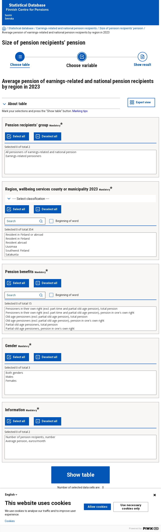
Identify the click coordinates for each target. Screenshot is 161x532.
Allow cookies (97, 507)
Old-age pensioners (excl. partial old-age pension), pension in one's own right (80, 321)
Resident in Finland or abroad (80, 235)
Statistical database (21, 28)
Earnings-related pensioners (80, 156)
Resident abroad (80, 243)
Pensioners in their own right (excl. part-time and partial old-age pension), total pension (80, 309)
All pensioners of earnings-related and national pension (80, 152)
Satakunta (80, 255)
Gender (11, 345)
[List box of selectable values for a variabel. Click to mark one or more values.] (80, 162)
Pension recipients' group (26, 125)
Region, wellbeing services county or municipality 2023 (51, 189)
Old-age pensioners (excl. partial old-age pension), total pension (80, 317)
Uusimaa (80, 247)
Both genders (80, 373)
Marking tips (80, 111)
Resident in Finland (80, 239)
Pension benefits (19, 271)
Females (80, 381)
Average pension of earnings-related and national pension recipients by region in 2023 (56, 32)
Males (80, 377)
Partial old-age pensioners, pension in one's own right (80, 329)
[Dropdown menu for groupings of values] (80, 198)
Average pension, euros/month (80, 441)
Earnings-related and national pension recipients (66, 28)
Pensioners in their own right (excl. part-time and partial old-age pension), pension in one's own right (80, 313)
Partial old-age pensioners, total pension (80, 325)
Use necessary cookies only (130, 506)
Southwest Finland (80, 251)
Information (15, 409)
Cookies (10, 521)
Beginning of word (67, 221)
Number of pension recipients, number (80, 437)
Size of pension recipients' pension (121, 28)
